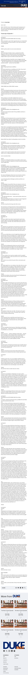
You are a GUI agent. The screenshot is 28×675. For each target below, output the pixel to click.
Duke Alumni (5, 666)
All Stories (16, 658)
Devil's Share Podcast (17, 668)
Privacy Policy (5, 669)
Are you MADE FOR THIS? (22, 2)
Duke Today (16, 666)
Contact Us (5, 660)
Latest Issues (5, 664)
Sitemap (4, 671)
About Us (4, 658)
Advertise (5, 662)
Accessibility (16, 669)
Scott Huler (7, 22)
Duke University (5, 668)
